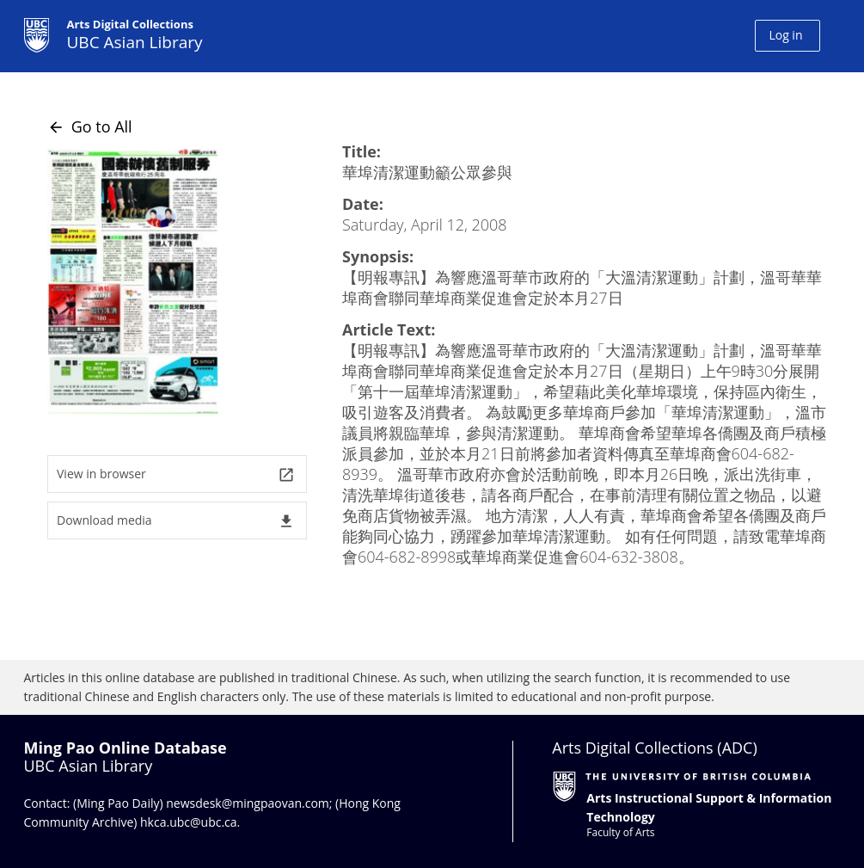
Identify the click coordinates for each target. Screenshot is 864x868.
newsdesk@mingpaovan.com (247, 803)
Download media (176, 521)
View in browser (176, 474)
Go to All (89, 126)
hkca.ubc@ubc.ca (188, 822)
